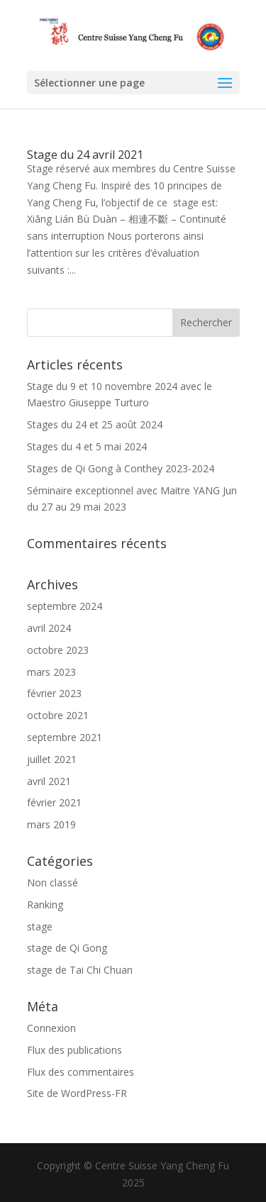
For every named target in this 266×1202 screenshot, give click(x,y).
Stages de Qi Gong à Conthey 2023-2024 (120, 468)
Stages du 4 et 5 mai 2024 (87, 446)
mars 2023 (51, 672)
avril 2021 (49, 781)
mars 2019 (51, 824)
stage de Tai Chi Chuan (80, 969)
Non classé (52, 882)
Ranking (45, 904)
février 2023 (54, 693)
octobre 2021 (58, 715)
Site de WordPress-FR (77, 1093)
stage (39, 926)
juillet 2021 (52, 759)
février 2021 (54, 802)
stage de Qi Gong (67, 948)
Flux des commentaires (80, 1072)
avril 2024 (49, 628)
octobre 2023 (58, 650)
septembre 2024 (64, 606)
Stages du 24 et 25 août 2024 (94, 424)
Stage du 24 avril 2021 (85, 154)
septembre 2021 (64, 737)
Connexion (51, 1028)
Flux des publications (74, 1050)
